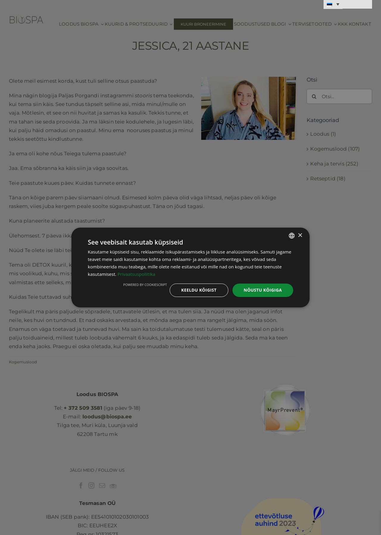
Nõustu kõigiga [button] (263, 290)
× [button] (300, 235)
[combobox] (292, 236)
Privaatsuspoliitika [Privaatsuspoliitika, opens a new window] (136, 274)
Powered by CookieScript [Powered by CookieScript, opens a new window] (145, 284)
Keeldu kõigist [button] (199, 290)
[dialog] (190, 267)
